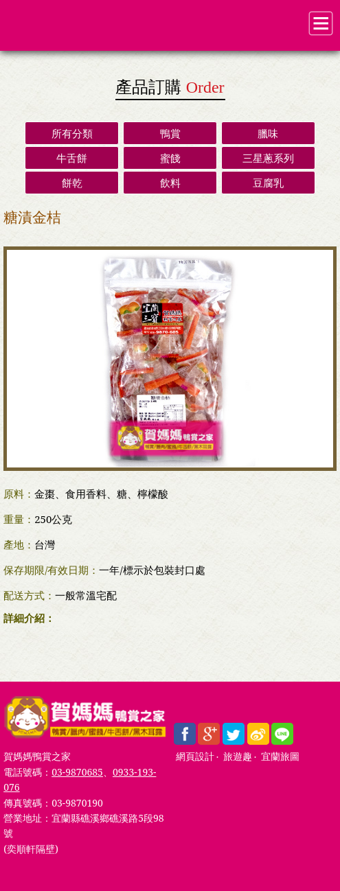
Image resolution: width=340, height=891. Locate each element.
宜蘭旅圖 (280, 757)
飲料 (170, 182)
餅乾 (72, 182)
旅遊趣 (237, 757)
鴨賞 (170, 133)
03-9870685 (77, 771)
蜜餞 (170, 158)
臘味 (268, 133)
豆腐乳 (268, 182)
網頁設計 (195, 757)
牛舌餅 (71, 158)
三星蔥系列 (268, 158)
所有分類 (72, 133)
